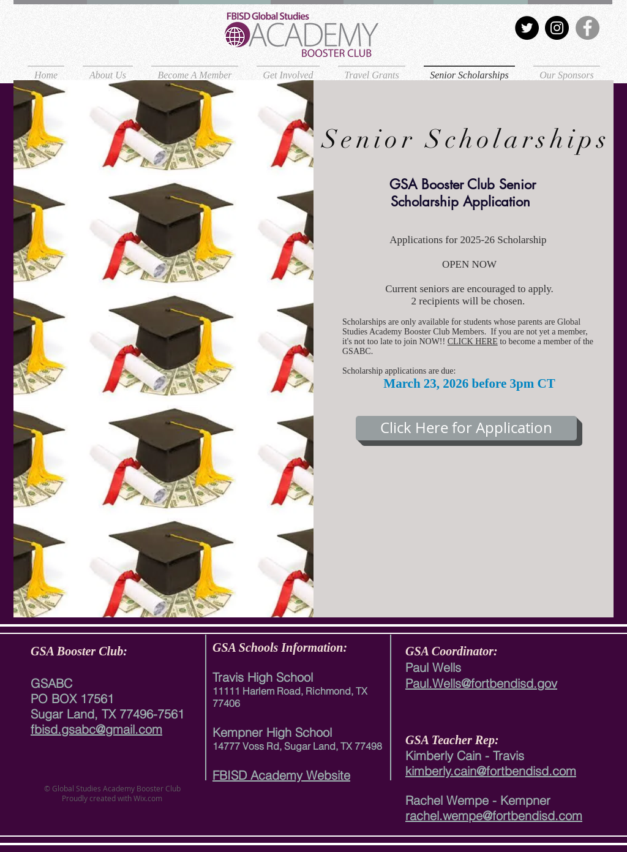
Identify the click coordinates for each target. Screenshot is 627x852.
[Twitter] (527, 28)
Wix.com (147, 798)
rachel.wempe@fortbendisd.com (493, 815)
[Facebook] (587, 28)
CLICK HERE (473, 341)
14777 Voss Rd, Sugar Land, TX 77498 (297, 746)
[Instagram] (557, 28)
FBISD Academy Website (281, 775)
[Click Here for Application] (466, 428)
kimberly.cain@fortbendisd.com (490, 770)
